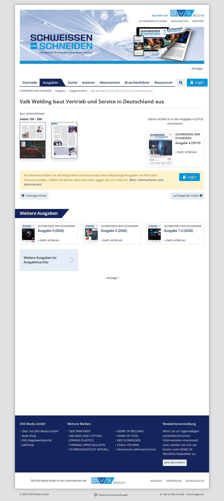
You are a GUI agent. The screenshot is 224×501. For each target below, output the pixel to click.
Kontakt (198, 21)
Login (197, 82)
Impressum (174, 481)
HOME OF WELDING (130, 431)
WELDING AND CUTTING (85, 436)
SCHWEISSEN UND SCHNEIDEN (35, 90)
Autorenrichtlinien (153, 21)
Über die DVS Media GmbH (40, 431)
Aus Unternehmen (32, 113)
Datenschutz (195, 481)
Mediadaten (179, 21)
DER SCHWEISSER (129, 440)
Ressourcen (163, 82)
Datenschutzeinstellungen (113, 495)
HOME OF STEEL (128, 436)
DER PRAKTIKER (79, 431)
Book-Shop (29, 436)
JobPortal (28, 445)
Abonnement (110, 82)
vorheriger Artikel (34, 195)
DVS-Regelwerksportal (37, 440)
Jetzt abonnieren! (175, 462)
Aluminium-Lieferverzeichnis (136, 449)
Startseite (29, 82)
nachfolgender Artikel (187, 195)
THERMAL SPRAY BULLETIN (87, 445)
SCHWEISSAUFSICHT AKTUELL (89, 449)
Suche (72, 82)
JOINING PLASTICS (81, 440)
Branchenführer (137, 82)
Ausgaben (50, 82)
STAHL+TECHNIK (128, 445)
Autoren (88, 82)
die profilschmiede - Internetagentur (184, 494)
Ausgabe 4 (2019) (78, 90)
